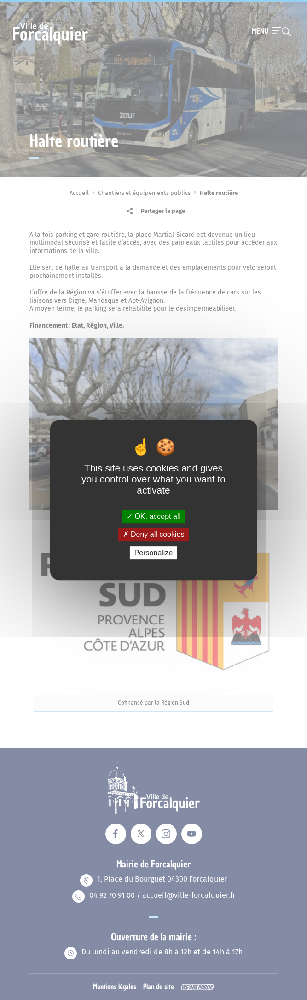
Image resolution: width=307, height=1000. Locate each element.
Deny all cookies (154, 534)
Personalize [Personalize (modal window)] (153, 553)
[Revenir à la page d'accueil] (50, 49)
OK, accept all (153, 516)
